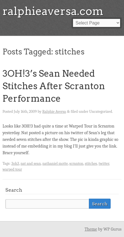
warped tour (12, 169)
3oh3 (15, 163)
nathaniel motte (55, 163)
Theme (90, 229)
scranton (76, 163)
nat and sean (31, 163)
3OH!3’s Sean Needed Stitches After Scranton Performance (54, 86)
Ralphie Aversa (54, 111)
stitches (91, 163)
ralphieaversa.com (53, 11)
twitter (104, 163)
